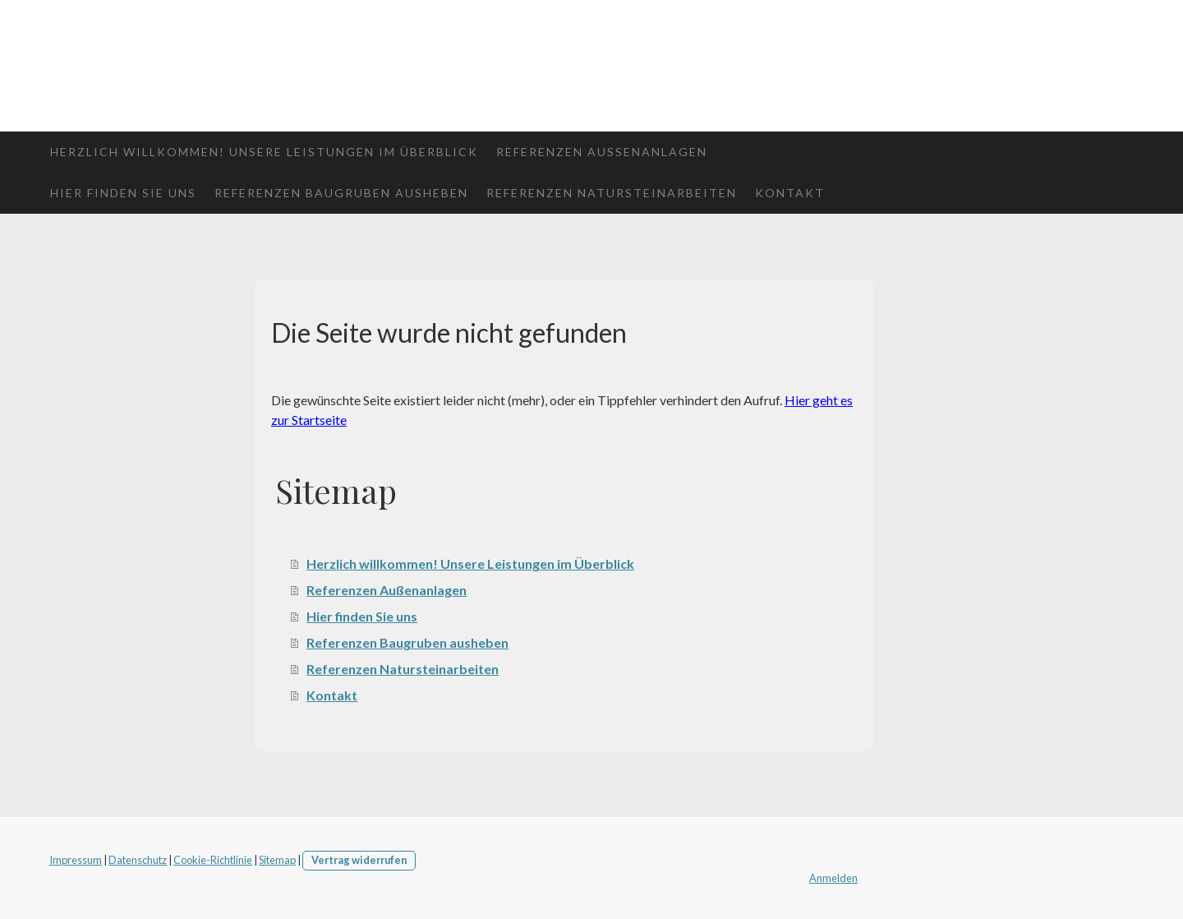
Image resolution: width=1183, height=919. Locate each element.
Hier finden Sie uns (123, 193)
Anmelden (833, 877)
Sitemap (277, 859)
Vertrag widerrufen (359, 859)
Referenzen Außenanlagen (601, 152)
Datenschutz (137, 859)
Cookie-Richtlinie (212, 859)
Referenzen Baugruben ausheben (341, 193)
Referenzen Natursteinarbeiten (611, 193)
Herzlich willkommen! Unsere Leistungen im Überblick (264, 152)
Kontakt (790, 193)
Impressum (75, 859)
